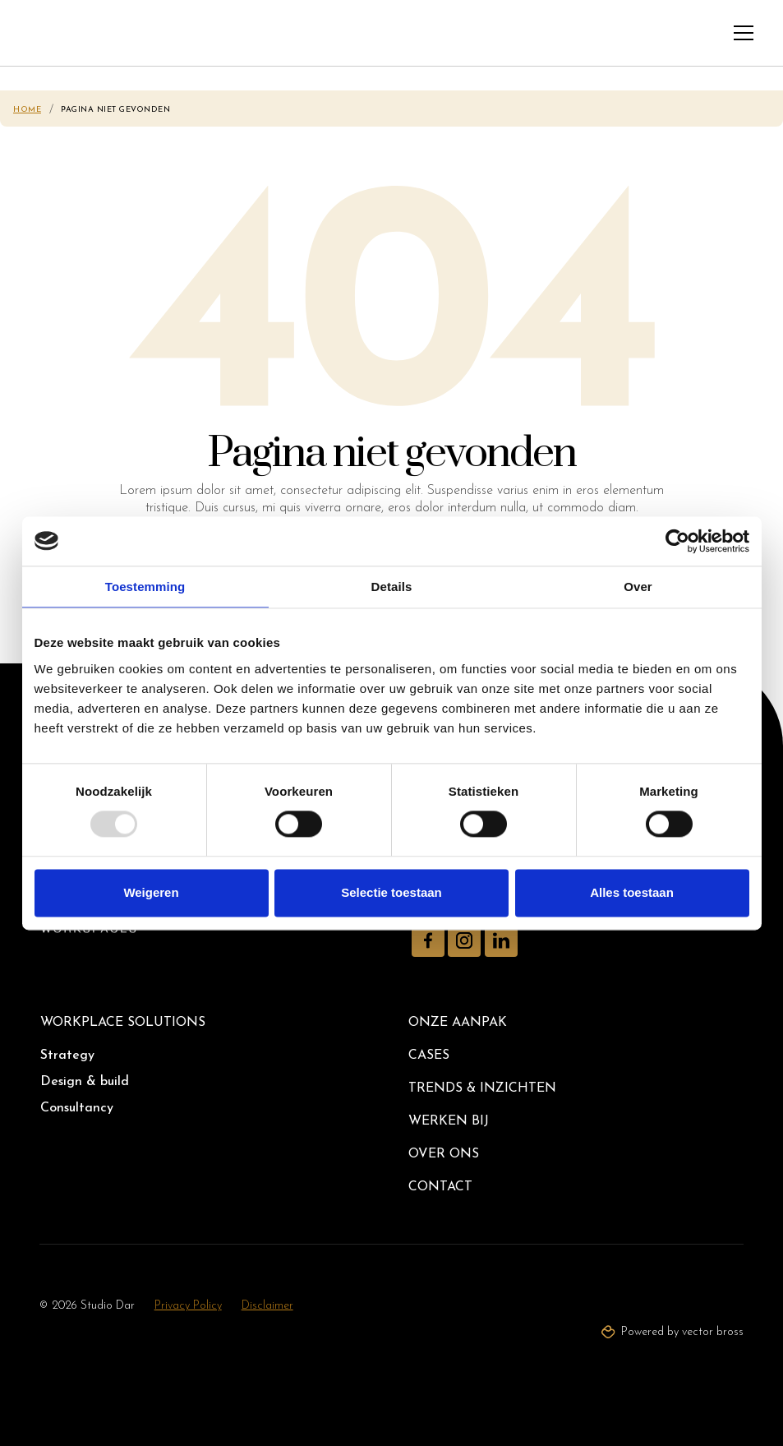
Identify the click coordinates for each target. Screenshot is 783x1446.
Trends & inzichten (482, 1088)
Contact (440, 1187)
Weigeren (150, 892)
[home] (46, 33)
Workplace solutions (122, 1022)
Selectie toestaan (391, 892)
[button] (743, 33)
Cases (428, 1055)
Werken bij (448, 1121)
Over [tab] (638, 587)
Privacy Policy (188, 1306)
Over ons (443, 1154)
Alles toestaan (632, 892)
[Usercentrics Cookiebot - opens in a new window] (677, 541)
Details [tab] (391, 587)
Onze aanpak (457, 1022)
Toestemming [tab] (145, 587)
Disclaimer (267, 1306)
